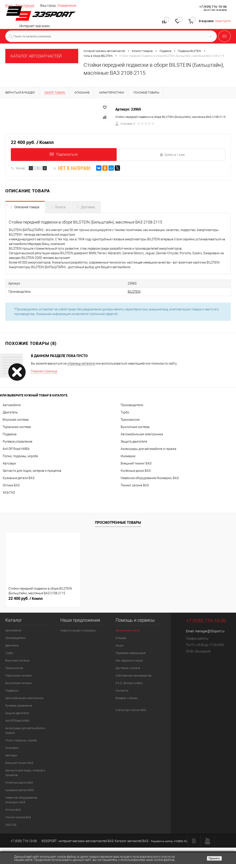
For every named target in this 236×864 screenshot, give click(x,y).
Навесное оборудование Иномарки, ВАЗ (150, 477)
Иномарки (128, 455)
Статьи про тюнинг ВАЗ (131, 709)
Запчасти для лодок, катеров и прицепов (32, 470)
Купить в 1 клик (172, 155)
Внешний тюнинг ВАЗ (136, 463)
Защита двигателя (134, 441)
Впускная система (16, 419)
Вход (8, 5)
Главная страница (44, 371)
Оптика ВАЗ (11, 485)
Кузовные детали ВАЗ (18, 477)
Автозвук (9, 463)
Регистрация (25, 5)
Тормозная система (17, 426)
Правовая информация (131, 652)
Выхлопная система (135, 426)
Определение (66, 5)
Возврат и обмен (127, 697)
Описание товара (26, 208)
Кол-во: (20, 169)
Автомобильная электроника (142, 434)
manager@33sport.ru (210, 631)
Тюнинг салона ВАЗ (135, 485)
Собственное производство (134, 675)
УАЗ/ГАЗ (9, 492)
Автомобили (12, 404)
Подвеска (10, 434)
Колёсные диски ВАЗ (135, 470)
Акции (120, 645)
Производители (132, 404)
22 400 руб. (25, 598)
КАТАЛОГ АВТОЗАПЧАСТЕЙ (36, 56)
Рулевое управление (17, 441)
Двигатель (10, 412)
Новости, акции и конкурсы (78, 630)
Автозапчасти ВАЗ (128, 630)
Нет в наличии (71, 169)
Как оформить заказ (129, 660)
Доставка (88, 208)
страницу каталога (81, 363)
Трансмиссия (130, 419)
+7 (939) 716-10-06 (213, 6)
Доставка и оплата (128, 667)
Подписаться (64, 155)
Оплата (60, 208)
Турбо (125, 412)
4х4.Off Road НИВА (16, 448)
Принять (214, 858)
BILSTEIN (102, 291)
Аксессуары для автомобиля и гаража (148, 448)
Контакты (122, 690)
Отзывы (121, 637)
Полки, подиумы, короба (20, 455)
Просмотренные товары (118, 522)
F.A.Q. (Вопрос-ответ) (129, 682)
